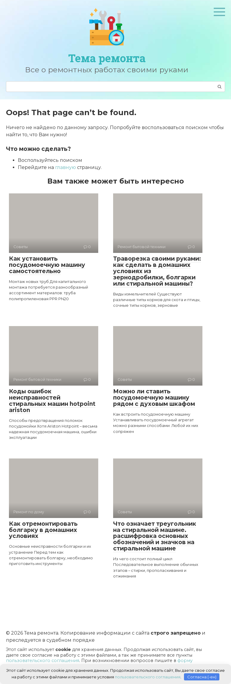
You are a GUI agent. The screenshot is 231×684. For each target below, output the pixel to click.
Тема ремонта (107, 58)
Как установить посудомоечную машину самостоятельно (47, 265)
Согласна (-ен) (201, 676)
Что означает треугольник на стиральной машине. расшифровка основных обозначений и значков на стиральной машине (154, 536)
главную (65, 167)
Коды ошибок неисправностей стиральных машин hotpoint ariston (52, 401)
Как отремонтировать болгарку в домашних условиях (43, 530)
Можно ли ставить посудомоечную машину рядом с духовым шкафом (154, 397)
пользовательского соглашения (42, 660)
